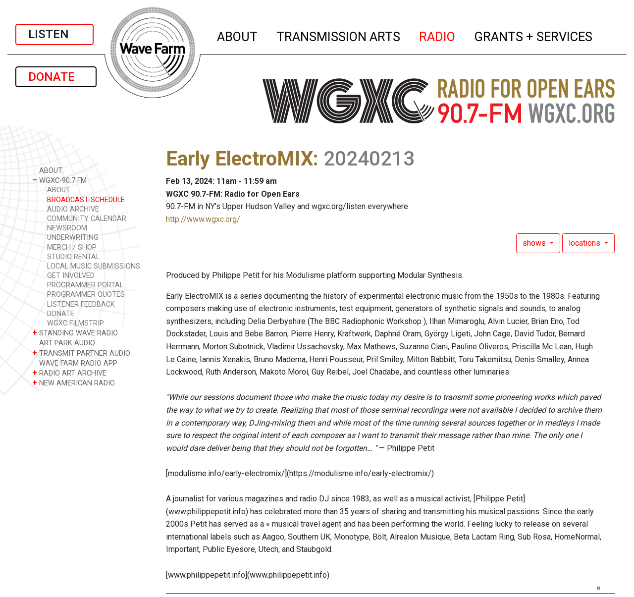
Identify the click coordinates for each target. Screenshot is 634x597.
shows (535, 243)
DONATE (56, 77)
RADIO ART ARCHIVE (69, 373)
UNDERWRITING (73, 237)
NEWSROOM (67, 228)
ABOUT (238, 35)
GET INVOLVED (71, 275)
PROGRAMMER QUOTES (86, 294)
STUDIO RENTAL (73, 257)
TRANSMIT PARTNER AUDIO (81, 353)
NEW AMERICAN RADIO (73, 382)
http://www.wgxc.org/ (203, 219)
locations (585, 243)
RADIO (437, 35)
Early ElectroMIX (239, 158)
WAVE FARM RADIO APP (74, 363)
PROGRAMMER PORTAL (85, 285)
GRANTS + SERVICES (533, 35)
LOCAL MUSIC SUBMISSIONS (93, 266)
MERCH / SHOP (72, 247)
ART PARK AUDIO (63, 342)
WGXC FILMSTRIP (75, 323)
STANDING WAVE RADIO (75, 332)
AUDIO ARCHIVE (73, 209)
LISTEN (54, 34)
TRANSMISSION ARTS (338, 35)
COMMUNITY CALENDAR (86, 219)
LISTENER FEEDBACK (81, 304)
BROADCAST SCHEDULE (86, 200)
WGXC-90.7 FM (59, 180)
